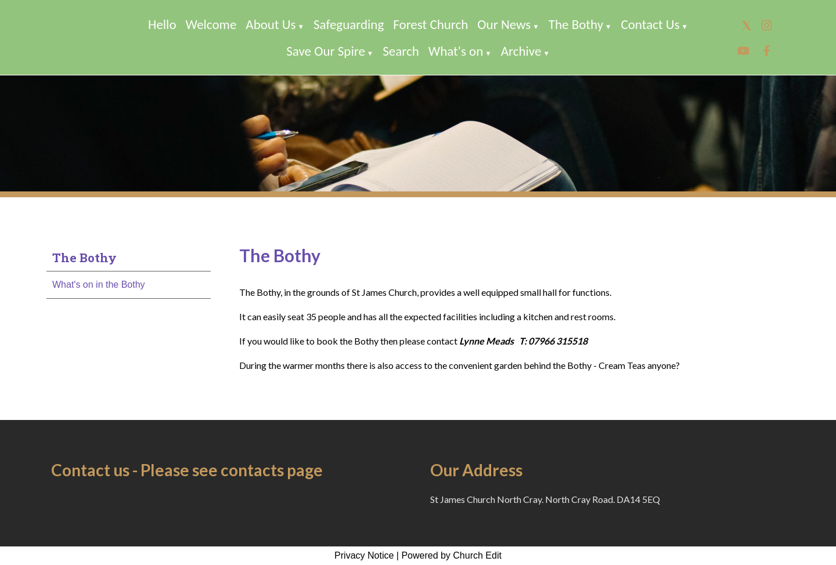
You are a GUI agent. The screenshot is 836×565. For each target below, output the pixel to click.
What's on (456, 51)
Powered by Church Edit (451, 555)
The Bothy (576, 24)
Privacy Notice (364, 555)
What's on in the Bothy (98, 284)
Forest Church (430, 24)
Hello (162, 24)
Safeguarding (349, 24)
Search (401, 51)
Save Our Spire (325, 51)
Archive (521, 51)
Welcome (211, 24)
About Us (271, 24)
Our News (504, 24)
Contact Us (650, 24)
